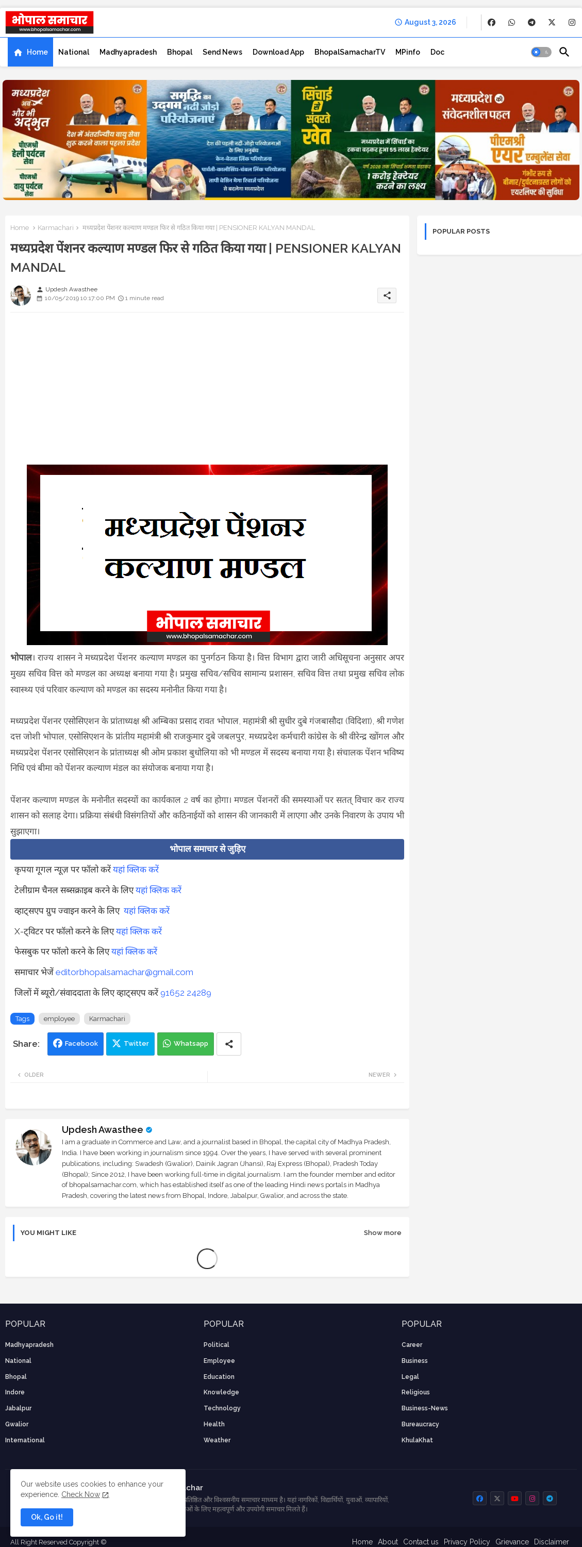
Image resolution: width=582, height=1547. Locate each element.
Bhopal (179, 52)
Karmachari (56, 228)
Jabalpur (18, 1408)
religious (416, 1392)
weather (217, 1440)
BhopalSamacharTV (349, 52)
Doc (437, 52)
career (412, 1344)
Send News (222, 52)
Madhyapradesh (128, 52)
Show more (383, 1233)
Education (219, 1376)
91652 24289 (185, 993)
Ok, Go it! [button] (47, 1517)
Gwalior (16, 1424)
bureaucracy (420, 1424)
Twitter (136, 1043)
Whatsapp (191, 1043)
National (73, 52)
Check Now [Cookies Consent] (80, 1494)
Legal (410, 1376)
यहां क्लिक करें (136, 869)
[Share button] (229, 1044)
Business (415, 1360)
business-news (425, 1408)
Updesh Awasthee (102, 1129)
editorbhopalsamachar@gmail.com (124, 972)
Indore (15, 1392)
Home (37, 52)
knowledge (221, 1392)
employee (59, 1019)
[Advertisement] (207, 392)
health (214, 1424)
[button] (541, 52)
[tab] (30, 52)
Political (216, 1344)
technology (222, 1408)
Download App (278, 52)
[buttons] (491, 22)
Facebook (81, 1043)
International (25, 1440)
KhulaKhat (417, 1440)
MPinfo (407, 52)
